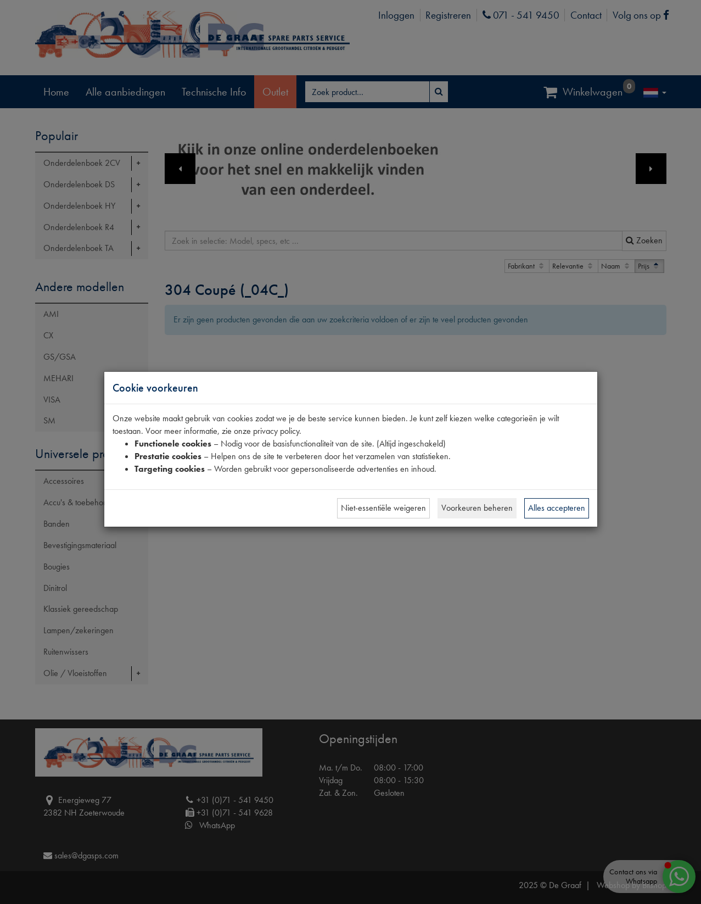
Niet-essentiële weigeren (383, 508)
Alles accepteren (556, 508)
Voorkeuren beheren (477, 508)
